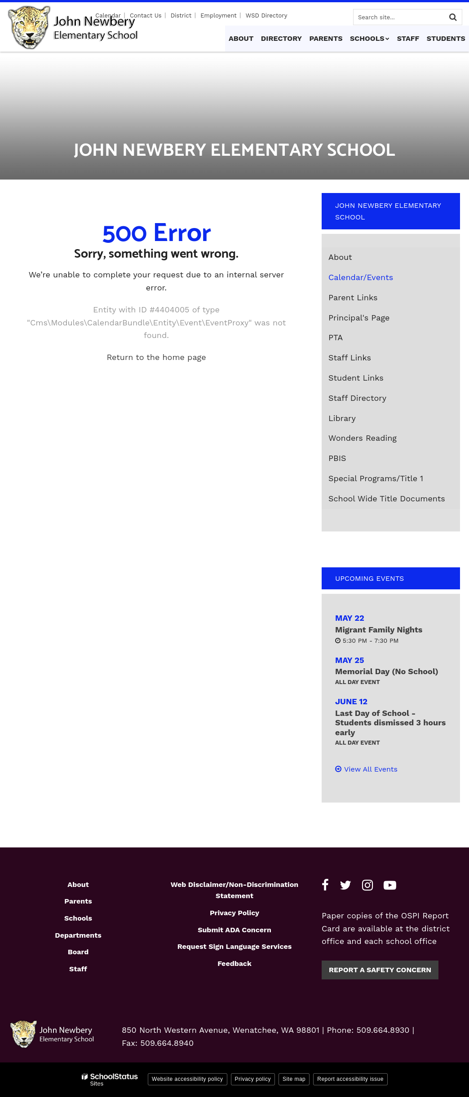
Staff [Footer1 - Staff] (78, 969)
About (340, 257)
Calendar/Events (360, 277)
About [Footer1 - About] (77, 884)
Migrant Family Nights (378, 629)
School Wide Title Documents (386, 498)
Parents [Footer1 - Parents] (78, 901)
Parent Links (353, 297)
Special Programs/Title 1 (375, 478)
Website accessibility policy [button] (187, 1079)
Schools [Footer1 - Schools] (78, 918)
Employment (219, 15)
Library (342, 418)
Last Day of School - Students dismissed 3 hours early (390, 722)
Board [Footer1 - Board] (78, 952)
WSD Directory (266, 15)
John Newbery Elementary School (388, 211)
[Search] (453, 17)
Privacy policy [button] (253, 1079)
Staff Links (349, 357)
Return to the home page (156, 357)
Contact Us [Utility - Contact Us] (148, 15)
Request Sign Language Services (234, 946)
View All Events (371, 769)
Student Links (356, 377)
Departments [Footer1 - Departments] (78, 935)
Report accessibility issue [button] (350, 1079)
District (182, 15)
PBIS (337, 458)
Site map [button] (294, 1079)
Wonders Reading (378, 439)
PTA (335, 337)
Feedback (234, 963)
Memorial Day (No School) (386, 671)
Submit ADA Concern (234, 930)
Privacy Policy (234, 912)
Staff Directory (357, 398)
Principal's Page (358, 317)
